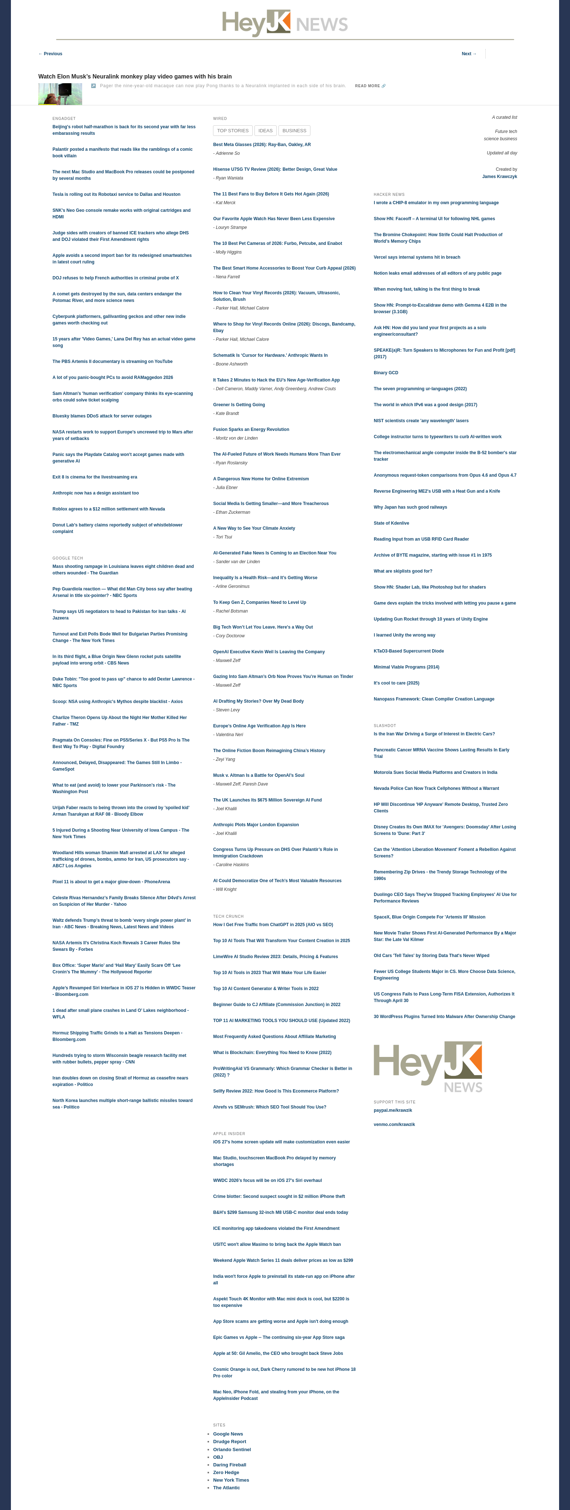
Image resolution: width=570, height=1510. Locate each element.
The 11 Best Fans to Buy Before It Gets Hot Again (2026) (271, 194)
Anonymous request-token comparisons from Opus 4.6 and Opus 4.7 (445, 475)
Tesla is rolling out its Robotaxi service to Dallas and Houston (117, 194)
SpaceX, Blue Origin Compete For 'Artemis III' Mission (429, 917)
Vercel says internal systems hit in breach (417, 257)
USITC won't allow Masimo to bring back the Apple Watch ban (277, 1244)
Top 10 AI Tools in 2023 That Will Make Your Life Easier (269, 972)
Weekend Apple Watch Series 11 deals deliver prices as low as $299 (283, 1260)
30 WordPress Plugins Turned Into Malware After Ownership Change (444, 1016)
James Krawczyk (499, 176)
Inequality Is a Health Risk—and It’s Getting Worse (265, 577)
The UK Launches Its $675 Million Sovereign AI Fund (267, 800)
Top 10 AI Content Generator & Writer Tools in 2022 (265, 988)
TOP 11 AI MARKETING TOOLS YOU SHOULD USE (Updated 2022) (281, 1020)
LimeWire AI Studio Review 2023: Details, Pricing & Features (275, 956)
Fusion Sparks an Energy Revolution (251, 429)
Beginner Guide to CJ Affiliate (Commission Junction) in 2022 (276, 1004)
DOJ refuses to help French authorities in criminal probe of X (116, 277)
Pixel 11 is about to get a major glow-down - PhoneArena (111, 881)
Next (469, 53)
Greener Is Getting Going (239, 404)
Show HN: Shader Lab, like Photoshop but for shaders (430, 587)
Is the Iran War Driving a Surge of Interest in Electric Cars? (434, 733)
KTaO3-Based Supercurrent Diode (409, 651)
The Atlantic (226, 1487)
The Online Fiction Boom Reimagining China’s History (269, 750)
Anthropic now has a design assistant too (96, 493)
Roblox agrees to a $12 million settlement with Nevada (109, 509)
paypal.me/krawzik (393, 1110)
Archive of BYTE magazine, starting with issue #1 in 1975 (433, 555)
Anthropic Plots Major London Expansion (256, 824)
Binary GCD (386, 372)
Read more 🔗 (370, 86)
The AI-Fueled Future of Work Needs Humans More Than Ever (277, 454)
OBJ (218, 1457)
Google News (228, 1434)
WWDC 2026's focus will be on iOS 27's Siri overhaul (267, 1180)
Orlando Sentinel (232, 1449)
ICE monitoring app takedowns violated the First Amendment (276, 1228)
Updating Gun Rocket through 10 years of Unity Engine (431, 619)
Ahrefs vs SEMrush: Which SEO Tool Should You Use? (269, 1107)
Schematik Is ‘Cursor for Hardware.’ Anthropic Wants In (270, 355)
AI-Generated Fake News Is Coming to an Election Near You (274, 553)
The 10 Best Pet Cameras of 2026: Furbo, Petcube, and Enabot (277, 243)
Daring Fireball (229, 1464)
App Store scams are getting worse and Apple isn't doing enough (280, 1321)
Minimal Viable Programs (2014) (406, 667)
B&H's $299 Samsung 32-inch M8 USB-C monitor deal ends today (280, 1212)
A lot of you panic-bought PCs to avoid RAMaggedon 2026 (113, 377)
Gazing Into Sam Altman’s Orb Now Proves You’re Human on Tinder (283, 676)
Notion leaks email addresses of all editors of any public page (437, 273)
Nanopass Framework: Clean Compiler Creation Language (434, 699)
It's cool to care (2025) (397, 683)
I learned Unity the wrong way (404, 635)
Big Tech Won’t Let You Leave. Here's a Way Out (263, 627)
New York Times (231, 1480)
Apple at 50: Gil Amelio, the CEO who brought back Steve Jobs (278, 1353)
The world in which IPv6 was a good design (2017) (425, 404)
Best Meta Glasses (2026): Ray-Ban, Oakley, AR (262, 144)
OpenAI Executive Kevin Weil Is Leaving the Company (269, 651)
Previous (50, 53)
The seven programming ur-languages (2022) (420, 388)
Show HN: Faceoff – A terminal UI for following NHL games (434, 218)
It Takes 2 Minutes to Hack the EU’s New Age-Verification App (276, 380)
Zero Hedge (226, 1472)
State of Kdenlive (391, 523)
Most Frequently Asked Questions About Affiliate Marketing (274, 1036)
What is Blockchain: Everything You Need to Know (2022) (272, 1052)
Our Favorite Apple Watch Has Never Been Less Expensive (274, 218)
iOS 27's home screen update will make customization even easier (281, 1141)
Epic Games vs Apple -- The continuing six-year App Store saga (279, 1337)
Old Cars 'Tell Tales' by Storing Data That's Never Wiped (431, 955)
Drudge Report (229, 1441)
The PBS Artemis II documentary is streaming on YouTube (113, 361)
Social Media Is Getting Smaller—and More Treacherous (271, 503)
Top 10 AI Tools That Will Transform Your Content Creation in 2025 (281, 940)
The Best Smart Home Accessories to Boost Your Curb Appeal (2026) (284, 268)
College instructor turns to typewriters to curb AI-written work (438, 436)
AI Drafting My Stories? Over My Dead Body (258, 701)
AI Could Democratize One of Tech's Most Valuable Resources (277, 880)
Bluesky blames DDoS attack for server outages (102, 416)
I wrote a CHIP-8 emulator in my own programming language (436, 202)
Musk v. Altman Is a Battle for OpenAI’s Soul (258, 775)
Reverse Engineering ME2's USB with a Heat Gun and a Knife (437, 491)
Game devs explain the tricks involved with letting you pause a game (445, 603)
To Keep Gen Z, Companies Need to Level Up (259, 602)
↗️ (93, 86)
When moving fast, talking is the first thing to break (427, 289)
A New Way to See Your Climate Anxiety (254, 528)
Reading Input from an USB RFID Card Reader (421, 539)
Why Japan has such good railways (410, 507)
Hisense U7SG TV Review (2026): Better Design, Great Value (275, 169)
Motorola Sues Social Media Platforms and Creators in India (435, 772)
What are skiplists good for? (403, 571)
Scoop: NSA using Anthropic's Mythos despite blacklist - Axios (118, 701)
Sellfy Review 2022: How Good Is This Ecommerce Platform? (276, 1091)
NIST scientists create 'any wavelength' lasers (421, 420)
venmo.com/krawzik (394, 1124)
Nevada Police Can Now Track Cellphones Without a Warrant (436, 788)
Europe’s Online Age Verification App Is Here (259, 725)
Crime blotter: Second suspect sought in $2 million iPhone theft (279, 1196)
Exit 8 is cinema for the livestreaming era (95, 477)
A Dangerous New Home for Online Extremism (261, 478)
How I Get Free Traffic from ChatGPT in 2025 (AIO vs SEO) (273, 924)
